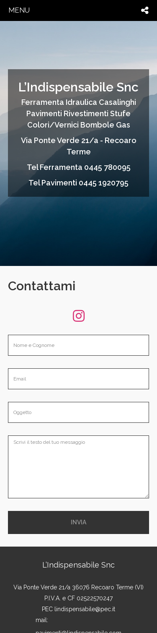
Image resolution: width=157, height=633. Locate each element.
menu (19, 10)
